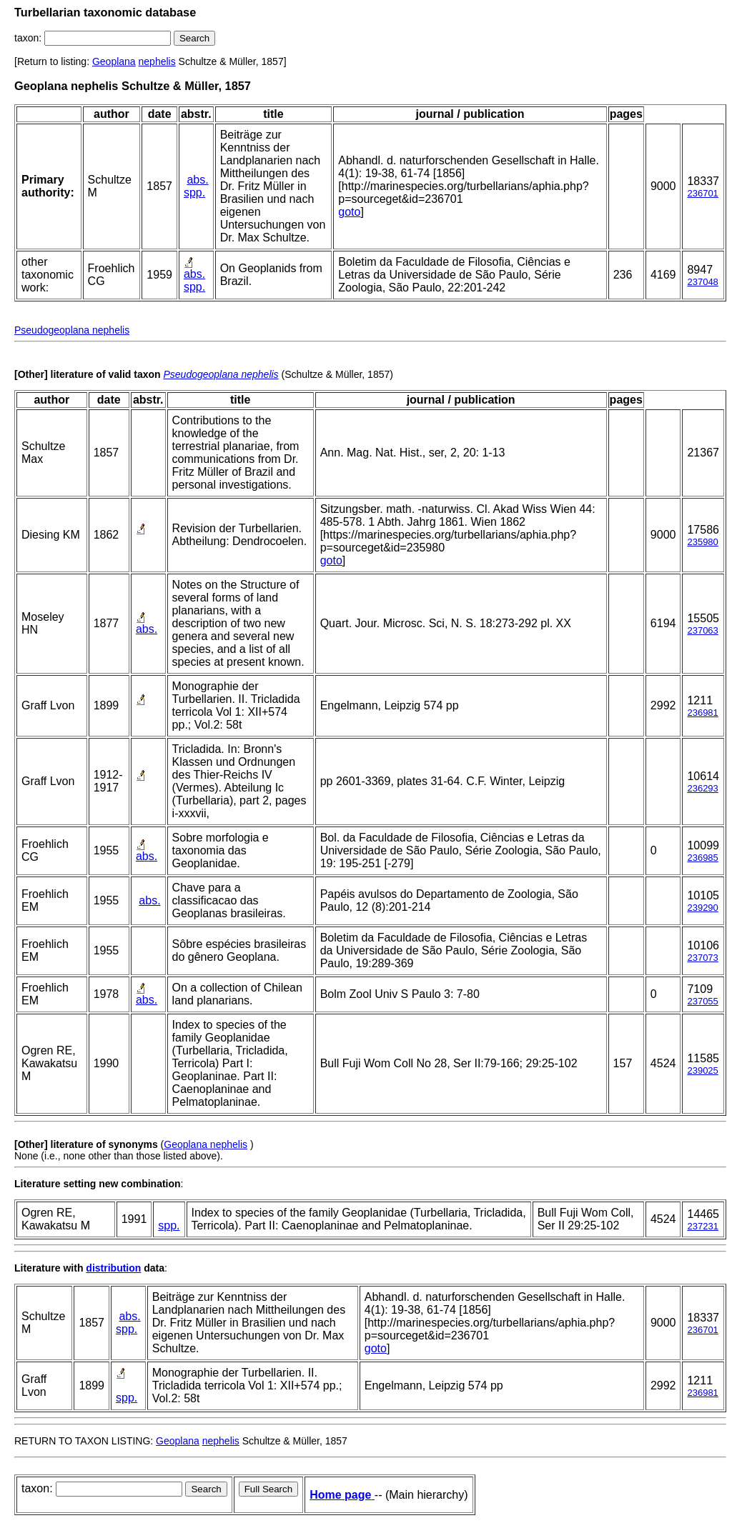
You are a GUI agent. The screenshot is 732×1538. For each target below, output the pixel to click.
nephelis (157, 61)
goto (349, 212)
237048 (702, 281)
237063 (702, 630)
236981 (702, 712)
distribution (113, 1268)
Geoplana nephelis (205, 1144)
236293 (702, 788)
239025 (702, 1070)
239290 (702, 907)
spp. (194, 192)
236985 (702, 857)
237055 (702, 1001)
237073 (702, 957)
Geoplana (114, 61)
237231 (702, 1226)
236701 (702, 193)
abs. (197, 180)
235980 (702, 541)
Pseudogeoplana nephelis (71, 330)
